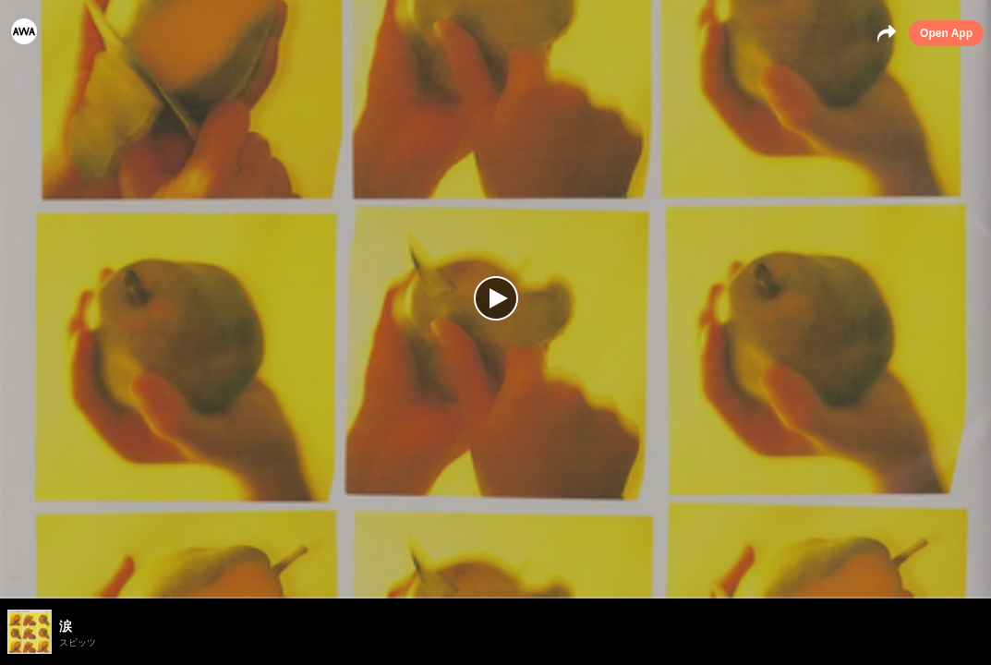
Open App (946, 33)
